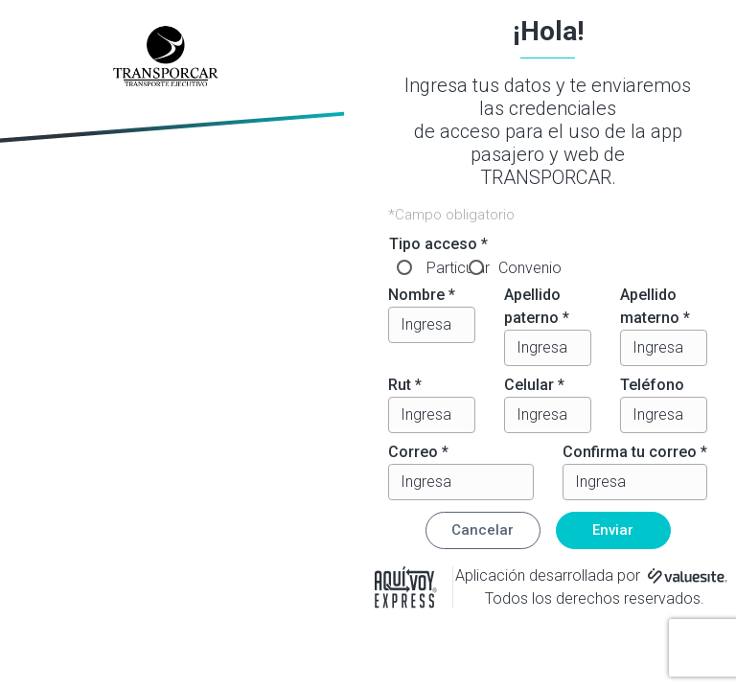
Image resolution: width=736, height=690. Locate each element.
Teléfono (652, 385)
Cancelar (482, 530)
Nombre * (421, 295)
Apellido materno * (655, 306)
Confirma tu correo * (635, 452)
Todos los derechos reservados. (594, 598)
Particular (458, 268)
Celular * (534, 385)
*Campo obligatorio (451, 214)
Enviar (612, 530)
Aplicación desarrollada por (547, 575)
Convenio (530, 268)
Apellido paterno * (536, 306)
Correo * (418, 452)
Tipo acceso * (438, 244)
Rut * (405, 385)
